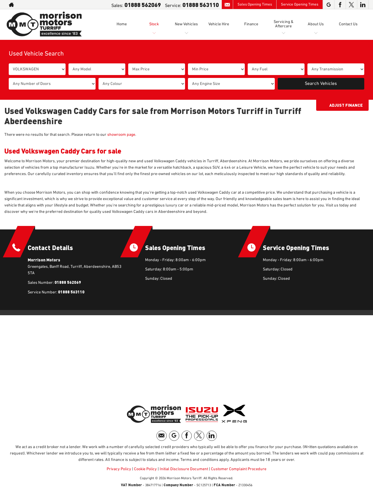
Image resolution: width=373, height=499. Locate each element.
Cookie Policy (145, 469)
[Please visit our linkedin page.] (362, 4)
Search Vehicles (321, 83)
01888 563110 (200, 4)
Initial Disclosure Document (184, 469)
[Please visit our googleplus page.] (328, 4)
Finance (251, 24)
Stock (154, 24)
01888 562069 (142, 4)
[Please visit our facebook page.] (340, 4)
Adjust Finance (346, 105)
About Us (316, 24)
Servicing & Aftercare (283, 24)
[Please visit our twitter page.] (351, 4)
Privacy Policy (119, 469)
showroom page (121, 135)
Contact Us (348, 24)
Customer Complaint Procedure (238, 469)
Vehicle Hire (218, 24)
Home (122, 24)
